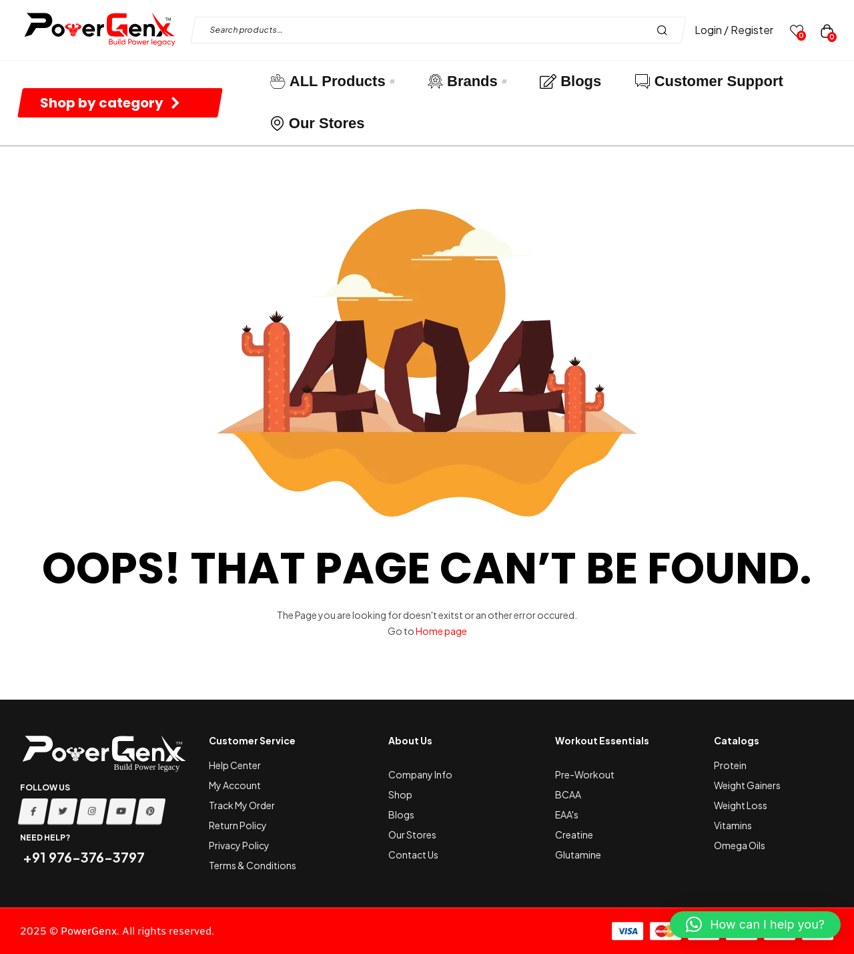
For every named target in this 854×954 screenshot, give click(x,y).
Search (665, 30)
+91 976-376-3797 (82, 857)
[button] (755, 924)
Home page (441, 631)
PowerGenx (89, 931)
